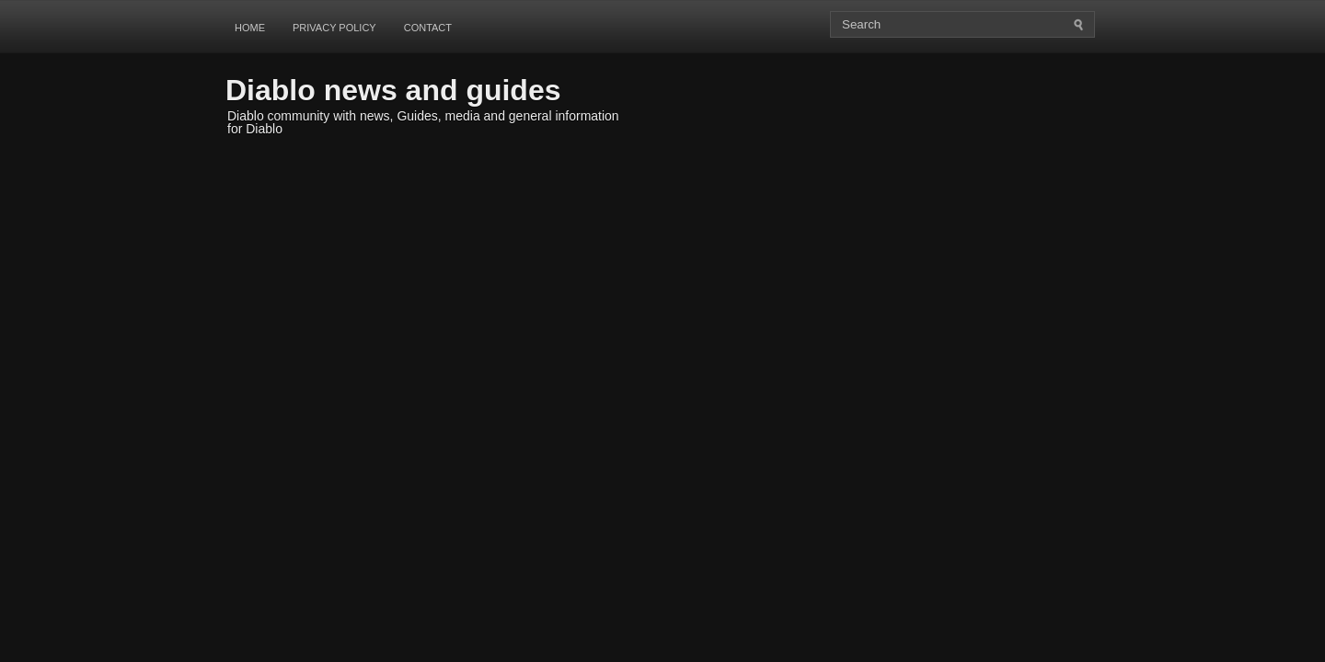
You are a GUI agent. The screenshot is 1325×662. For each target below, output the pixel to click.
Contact (428, 27)
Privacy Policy (334, 27)
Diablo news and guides (393, 90)
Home (250, 27)
